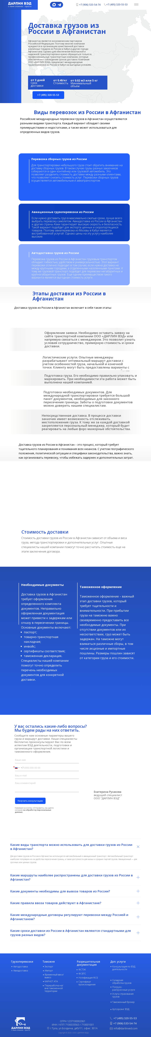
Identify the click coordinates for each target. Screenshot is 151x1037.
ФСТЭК (82, 969)
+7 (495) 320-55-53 (117, 4)
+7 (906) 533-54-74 (89, 4)
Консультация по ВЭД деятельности (123, 968)
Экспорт (49, 966)
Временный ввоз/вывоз (54, 976)
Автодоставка (20, 966)
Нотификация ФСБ (88, 977)
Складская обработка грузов (121, 981)
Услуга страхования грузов (122, 995)
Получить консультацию (30, 800)
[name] (47, 760)
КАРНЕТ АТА (51, 981)
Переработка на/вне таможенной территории (54, 988)
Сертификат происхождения (86, 983)
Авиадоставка (20, 970)
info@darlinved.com (126, 1028)
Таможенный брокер (123, 1002)
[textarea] (47, 786)
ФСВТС (82, 973)
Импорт (49, 970)
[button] (48, 95)
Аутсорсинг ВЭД (120, 1009)
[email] (47, 775)
